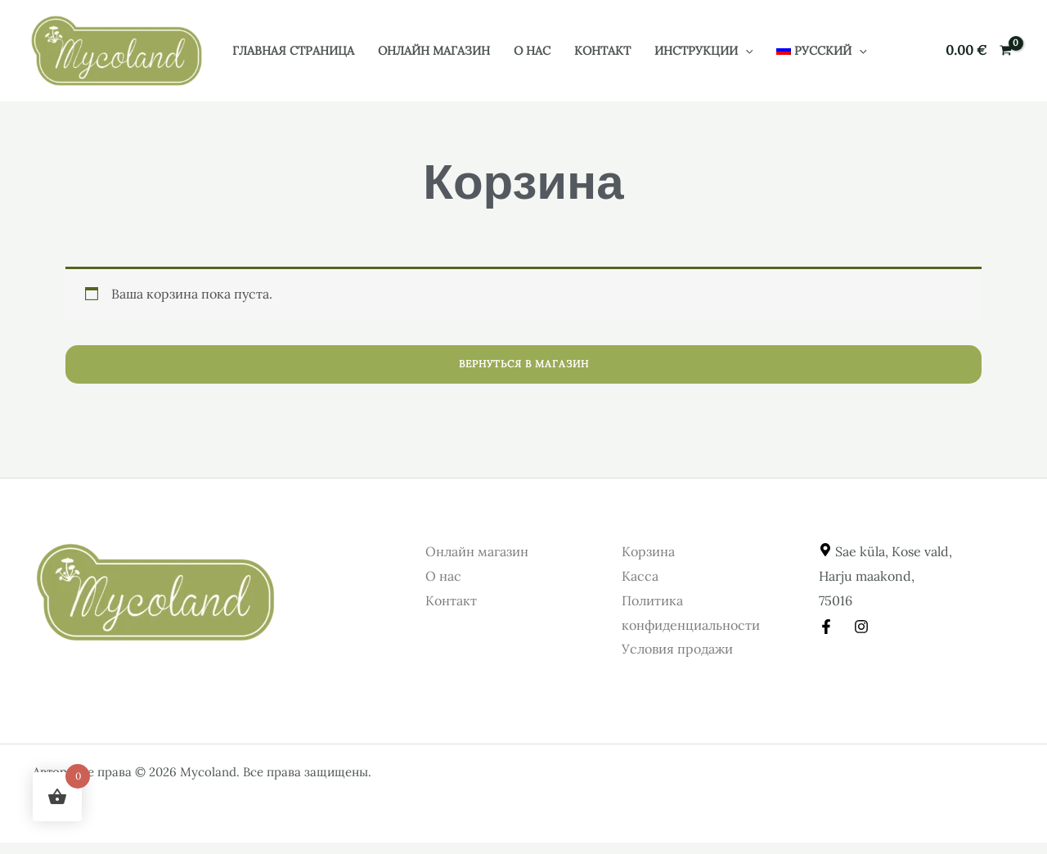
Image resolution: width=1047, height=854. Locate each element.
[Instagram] (861, 626)
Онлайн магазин (434, 50)
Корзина (648, 551)
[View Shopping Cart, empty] (978, 51)
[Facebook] (826, 626)
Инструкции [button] (703, 50)
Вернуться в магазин (524, 363)
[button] (745, 50)
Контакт (602, 50)
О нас (532, 50)
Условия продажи (677, 648)
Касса (640, 576)
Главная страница (293, 50)
